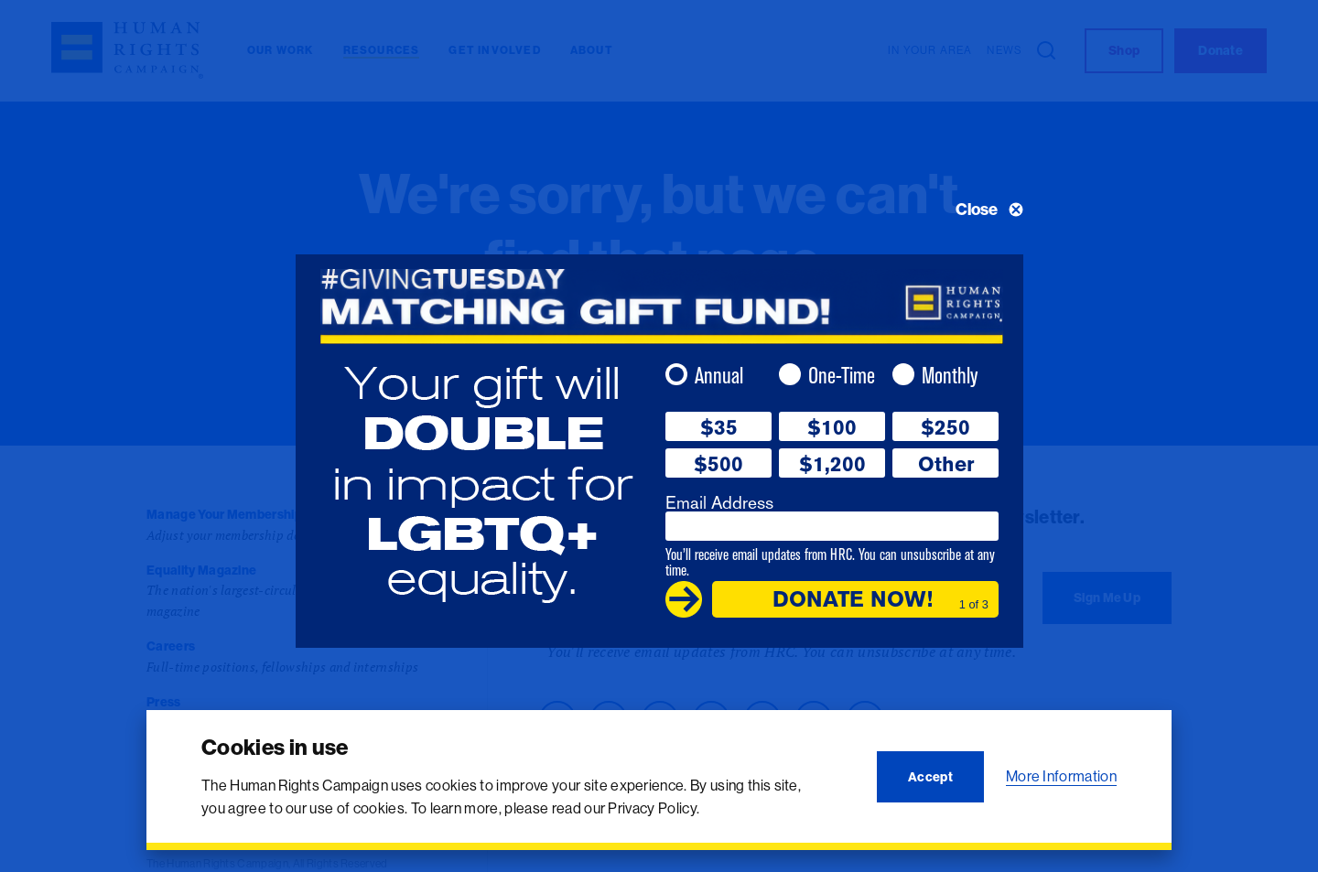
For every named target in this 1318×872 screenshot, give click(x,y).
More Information (1061, 776)
